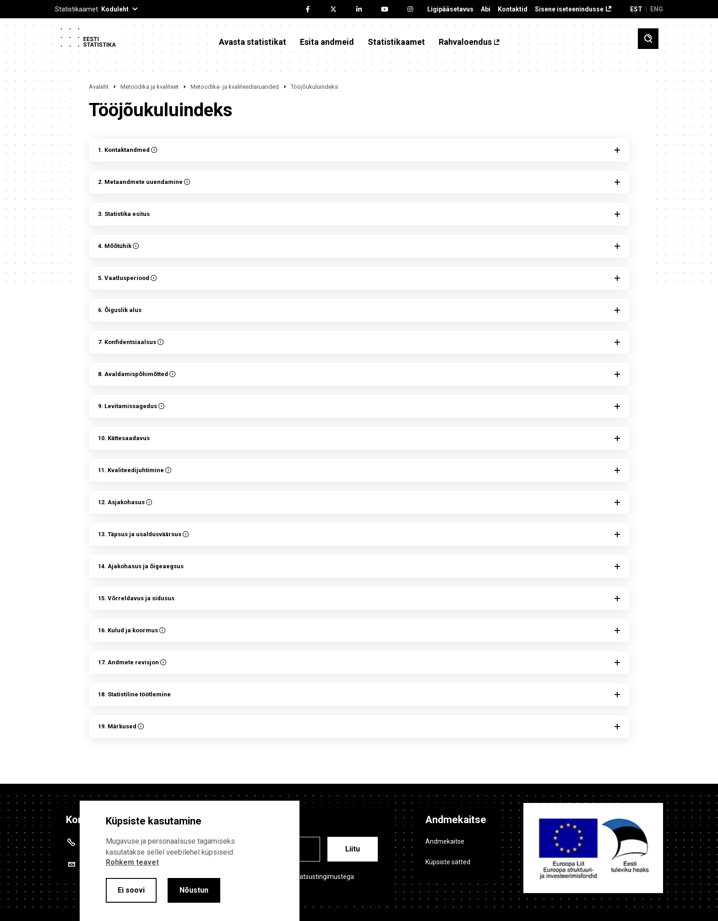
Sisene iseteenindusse (569, 9)
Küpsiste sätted (447, 862)
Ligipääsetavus (450, 9)
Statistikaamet (396, 42)
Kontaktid (513, 9)
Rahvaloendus (465, 42)
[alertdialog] (189, 861)
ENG (656, 9)
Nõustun (194, 890)
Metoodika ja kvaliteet (149, 86)
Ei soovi (131, 890)
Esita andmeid (327, 42)
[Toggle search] (648, 39)
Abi (485, 9)
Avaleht (99, 86)
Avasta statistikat (252, 42)
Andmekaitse (444, 841)
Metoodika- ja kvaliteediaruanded (234, 86)
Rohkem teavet (132, 862)
